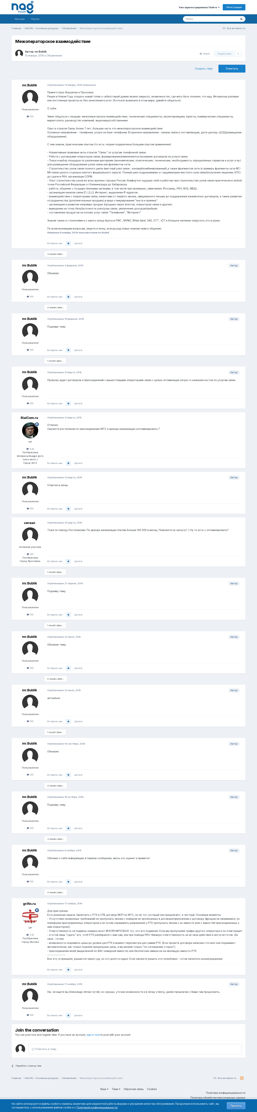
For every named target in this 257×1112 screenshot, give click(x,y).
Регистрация (234, 7)
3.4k (30, 934)
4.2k (30, 448)
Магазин (20, 19)
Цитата (78, 243)
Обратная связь (134, 1089)
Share (205, 53)
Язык (104, 1089)
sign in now (93, 1034)
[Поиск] (200, 19)
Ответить (232, 68)
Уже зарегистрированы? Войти (199, 7)
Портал (35, 19)
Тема (116, 1089)
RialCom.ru (29, 418)
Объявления (54, 55)
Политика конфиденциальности (225, 1092)
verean (29, 523)
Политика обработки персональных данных (218, 1097)
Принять (236, 1105)
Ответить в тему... (45, 1049)
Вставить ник (54, 243)
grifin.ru (29, 904)
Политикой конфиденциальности (97, 1107)
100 (30, 116)
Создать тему (204, 68)
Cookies (152, 1089)
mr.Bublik (41, 51)
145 (30, 554)
